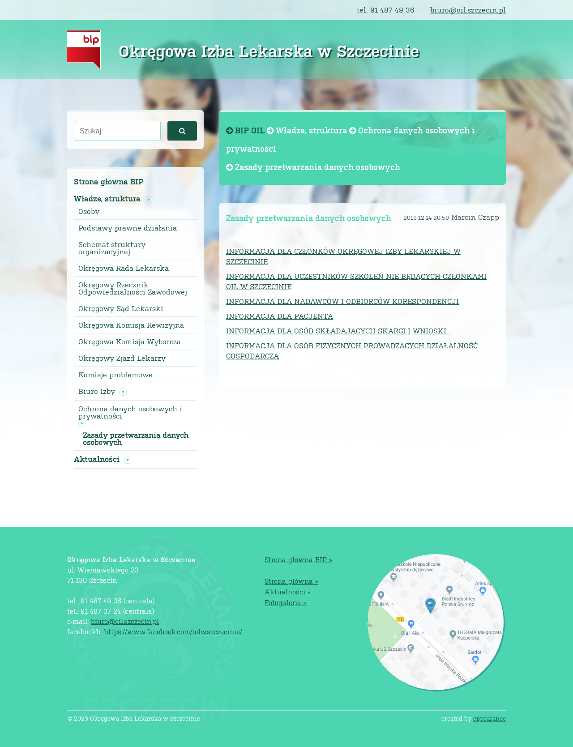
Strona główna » (291, 580)
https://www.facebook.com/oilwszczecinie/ (173, 631)
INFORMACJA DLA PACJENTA (279, 315)
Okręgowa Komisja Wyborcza (129, 341)
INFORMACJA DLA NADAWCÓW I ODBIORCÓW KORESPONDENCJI (342, 301)
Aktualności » (288, 591)
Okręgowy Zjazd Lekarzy (122, 358)
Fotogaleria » (286, 602)
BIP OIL (246, 130)
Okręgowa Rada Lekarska (123, 268)
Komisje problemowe (115, 374)
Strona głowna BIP (108, 181)
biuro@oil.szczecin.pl (468, 9)
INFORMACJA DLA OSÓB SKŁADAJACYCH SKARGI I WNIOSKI (338, 330)
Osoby (88, 211)
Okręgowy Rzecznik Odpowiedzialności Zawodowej (132, 288)
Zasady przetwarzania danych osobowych (135, 438)
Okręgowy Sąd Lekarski (120, 308)
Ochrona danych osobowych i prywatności (130, 412)
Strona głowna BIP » (298, 559)
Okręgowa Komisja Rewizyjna (131, 325)
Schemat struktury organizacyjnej (111, 248)
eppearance (489, 718)
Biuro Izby (96, 391)
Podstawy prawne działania (127, 227)
